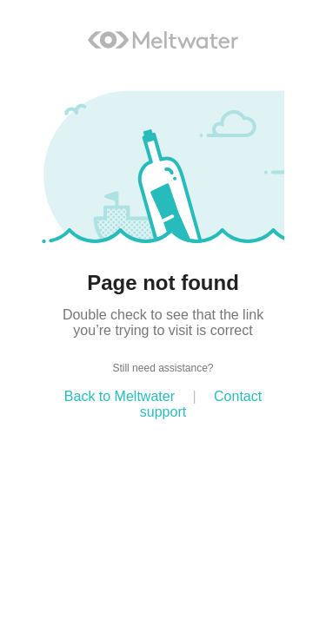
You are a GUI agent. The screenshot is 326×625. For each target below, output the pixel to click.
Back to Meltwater (119, 396)
